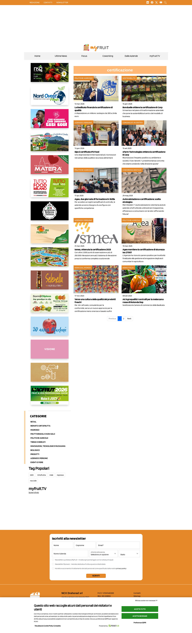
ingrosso (60, 475)
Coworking (108, 55)
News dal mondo (83, 267)
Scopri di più (34, 492)
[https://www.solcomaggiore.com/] (50, 374)
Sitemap (137, 596)
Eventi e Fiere (36, 462)
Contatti (137, 593)
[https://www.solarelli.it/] (50, 258)
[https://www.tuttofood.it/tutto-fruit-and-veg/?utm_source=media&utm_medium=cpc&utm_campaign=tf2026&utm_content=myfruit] (50, 189)
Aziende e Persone (39, 458)
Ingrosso (34, 430)
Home (37, 55)
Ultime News (61, 55)
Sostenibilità (129, 78)
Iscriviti (96, 575)
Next (129, 318)
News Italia (128, 267)
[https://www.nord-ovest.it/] (50, 97)
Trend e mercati (38, 442)
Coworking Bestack (132, 170)
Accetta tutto (140, 609)
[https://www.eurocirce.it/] (50, 143)
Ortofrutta (41, 475)
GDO (32, 475)
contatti (48, 2)
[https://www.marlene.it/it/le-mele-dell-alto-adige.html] (50, 328)
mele (51, 475)
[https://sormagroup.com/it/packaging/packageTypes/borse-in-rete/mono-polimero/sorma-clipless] (50, 305)
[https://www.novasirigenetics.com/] (50, 74)
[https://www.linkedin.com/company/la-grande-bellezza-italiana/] (50, 212)
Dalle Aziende (131, 55)
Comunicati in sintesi (133, 122)
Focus (84, 55)
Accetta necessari (140, 616)
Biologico (35, 450)
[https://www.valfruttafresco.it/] (50, 235)
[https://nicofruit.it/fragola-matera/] (50, 166)
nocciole (33, 481)
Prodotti (34, 454)
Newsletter (62, 2)
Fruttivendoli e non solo (42, 434)
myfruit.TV (155, 55)
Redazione (35, 2)
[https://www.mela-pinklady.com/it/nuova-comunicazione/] (50, 120)
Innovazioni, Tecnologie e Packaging (47, 446)
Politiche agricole (39, 438)
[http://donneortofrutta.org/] (50, 351)
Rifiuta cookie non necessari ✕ (146, 600)
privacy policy (121, 568)
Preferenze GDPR (140, 623)
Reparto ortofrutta (40, 426)
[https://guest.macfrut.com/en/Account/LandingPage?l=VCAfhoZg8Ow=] (50, 397)
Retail (33, 422)
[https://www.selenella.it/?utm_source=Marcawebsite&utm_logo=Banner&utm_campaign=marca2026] (50, 282)
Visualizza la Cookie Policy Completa (48, 626)
